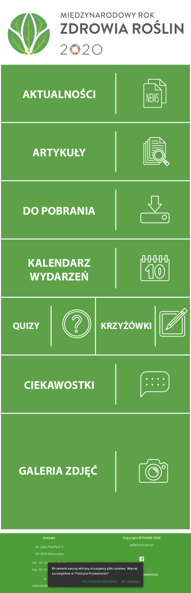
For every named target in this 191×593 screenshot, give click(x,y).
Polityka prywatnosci (99, 582)
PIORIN (147, 537)
